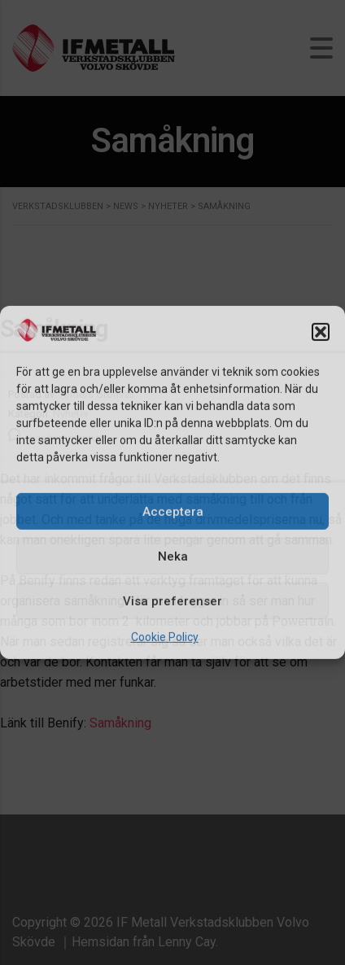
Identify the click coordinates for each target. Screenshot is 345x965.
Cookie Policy (165, 637)
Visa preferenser (172, 601)
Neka (173, 556)
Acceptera (172, 511)
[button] (320, 331)
